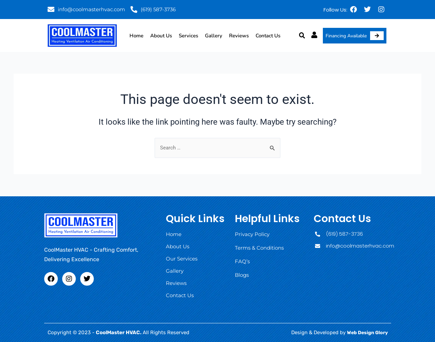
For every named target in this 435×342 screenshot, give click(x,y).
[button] (302, 35)
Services (188, 35)
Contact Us (268, 35)
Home (136, 35)
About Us (161, 35)
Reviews (239, 35)
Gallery (213, 35)
